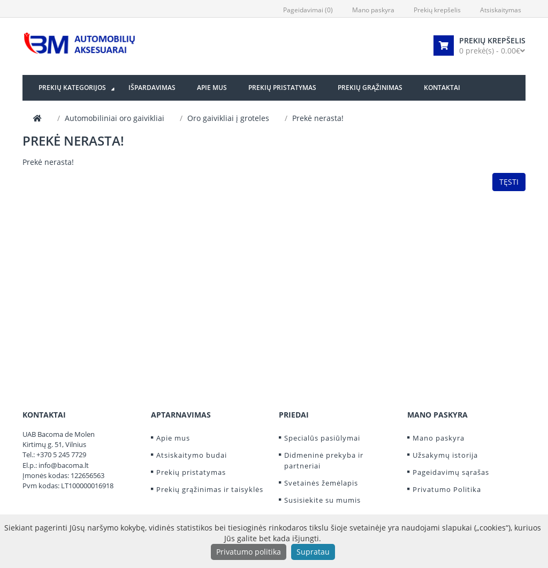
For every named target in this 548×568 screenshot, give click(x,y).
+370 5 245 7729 (61, 454)
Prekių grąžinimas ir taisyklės (209, 489)
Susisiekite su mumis (322, 500)
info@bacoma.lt (64, 465)
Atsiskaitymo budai (191, 455)
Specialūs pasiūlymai (322, 438)
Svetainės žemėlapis (321, 483)
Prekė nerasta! (318, 118)
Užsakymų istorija (445, 455)
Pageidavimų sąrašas (451, 472)
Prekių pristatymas (191, 472)
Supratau (313, 552)
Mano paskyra (439, 438)
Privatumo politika (248, 552)
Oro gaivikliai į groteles (228, 118)
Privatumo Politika (447, 489)
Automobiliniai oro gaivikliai (114, 118)
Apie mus (173, 438)
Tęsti (509, 182)
